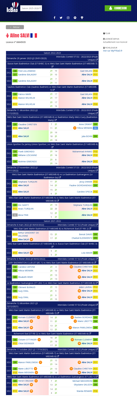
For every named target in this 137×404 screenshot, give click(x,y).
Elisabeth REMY (25, 277)
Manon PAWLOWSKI (82, 327)
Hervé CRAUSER (25, 380)
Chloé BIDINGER (26, 343)
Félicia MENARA (84, 128)
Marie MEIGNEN (26, 372)
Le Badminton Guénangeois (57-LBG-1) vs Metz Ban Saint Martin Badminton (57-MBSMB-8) (52, 283)
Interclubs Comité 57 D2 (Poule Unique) (78, 224)
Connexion (118, 8)
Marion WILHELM (26, 97)
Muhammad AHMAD (82, 151)
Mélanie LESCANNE (27, 155)
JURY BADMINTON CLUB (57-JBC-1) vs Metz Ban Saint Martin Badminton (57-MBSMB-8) (52, 262)
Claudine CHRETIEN (27, 124)
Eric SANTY (23, 205)
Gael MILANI (86, 70)
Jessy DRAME (86, 181)
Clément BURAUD (26, 287)
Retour (16, 27)
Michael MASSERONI (82, 381)
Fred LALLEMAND (26, 70)
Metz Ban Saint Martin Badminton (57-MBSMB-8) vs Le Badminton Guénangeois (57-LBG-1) (52, 376)
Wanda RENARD (84, 391)
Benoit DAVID (85, 234)
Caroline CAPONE (26, 266)
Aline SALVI (87, 74)
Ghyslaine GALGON (83, 384)
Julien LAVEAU (85, 287)
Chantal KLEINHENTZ (82, 238)
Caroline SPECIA (84, 191)
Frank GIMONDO (26, 151)
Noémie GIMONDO (27, 161)
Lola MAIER (86, 252)
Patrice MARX (24, 94)
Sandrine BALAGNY (27, 74)
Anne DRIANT (85, 124)
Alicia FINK (23, 215)
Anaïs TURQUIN (25, 208)
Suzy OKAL (23, 291)
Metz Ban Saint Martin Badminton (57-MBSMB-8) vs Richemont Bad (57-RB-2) (52, 228)
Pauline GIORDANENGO (80, 185)
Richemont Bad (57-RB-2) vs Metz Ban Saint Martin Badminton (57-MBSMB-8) (52, 333)
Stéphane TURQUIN (27, 181)
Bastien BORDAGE (83, 317)
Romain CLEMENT (27, 317)
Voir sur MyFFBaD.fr (112, 50)
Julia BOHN (87, 136)
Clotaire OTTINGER (27, 339)
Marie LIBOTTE (85, 321)
